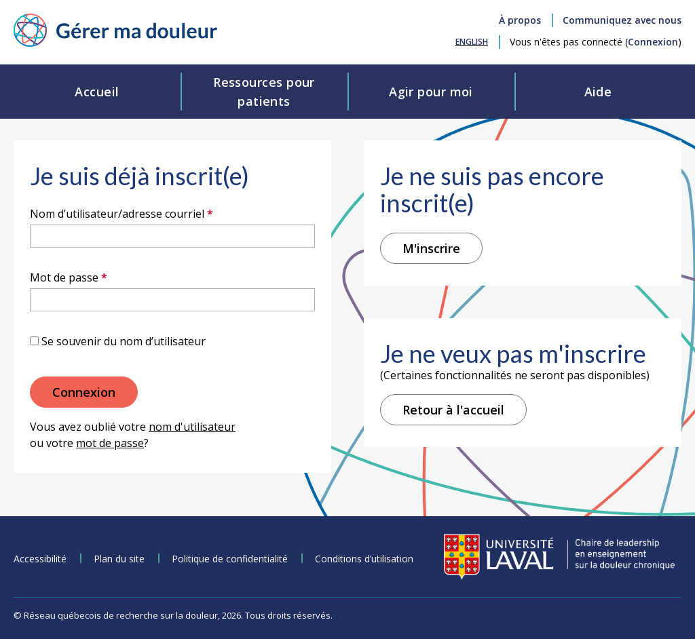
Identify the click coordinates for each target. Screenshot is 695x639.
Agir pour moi (431, 91)
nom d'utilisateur (192, 426)
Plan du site (119, 558)
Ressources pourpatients (264, 91)
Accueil (97, 91)
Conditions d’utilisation (364, 558)
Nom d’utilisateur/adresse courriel (148, 213)
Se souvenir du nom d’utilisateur (123, 341)
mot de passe (110, 442)
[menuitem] (471, 41)
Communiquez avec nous (622, 20)
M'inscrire (431, 248)
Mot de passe (96, 277)
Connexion (653, 41)
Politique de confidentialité (230, 558)
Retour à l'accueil (453, 410)
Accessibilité (40, 558)
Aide (598, 91)
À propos (520, 20)
